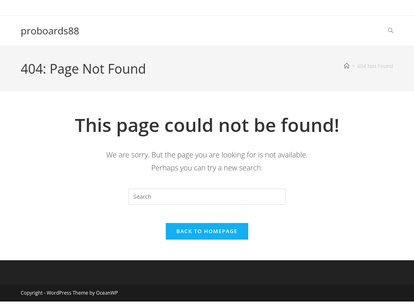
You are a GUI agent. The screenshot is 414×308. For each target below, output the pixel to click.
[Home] (346, 66)
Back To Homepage (206, 237)
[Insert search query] (207, 197)
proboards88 (50, 30)
